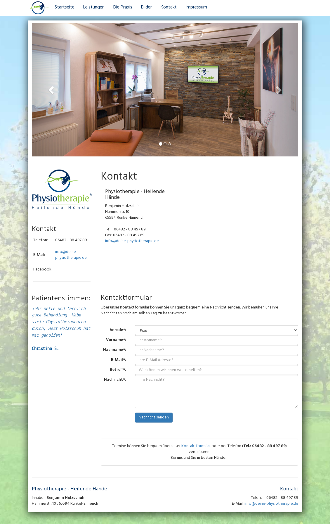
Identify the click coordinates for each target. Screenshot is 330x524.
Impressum (196, 7)
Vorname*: (116, 340)
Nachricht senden (154, 417)
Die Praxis (122, 7)
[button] (52, 89)
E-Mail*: (118, 359)
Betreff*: (118, 369)
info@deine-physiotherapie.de (71, 255)
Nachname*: (114, 350)
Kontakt (169, 7)
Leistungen (94, 7)
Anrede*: (118, 330)
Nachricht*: (115, 379)
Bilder (146, 7)
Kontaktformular (196, 446)
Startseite (64, 7)
